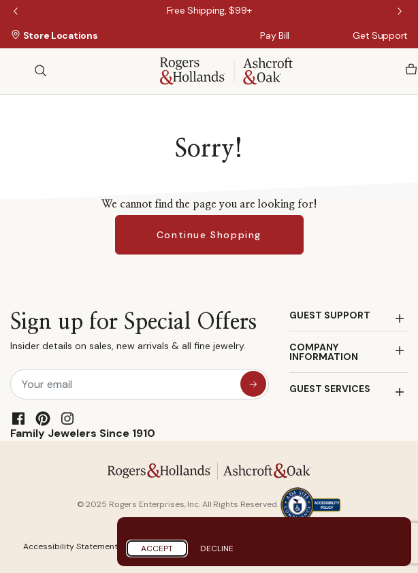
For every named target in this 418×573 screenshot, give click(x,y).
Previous (17, 12)
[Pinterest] (43, 418)
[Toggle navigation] (17, 70)
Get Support (380, 35)
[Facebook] (18, 418)
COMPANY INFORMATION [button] (323, 351)
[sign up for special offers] (253, 384)
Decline (217, 548)
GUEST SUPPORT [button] (329, 315)
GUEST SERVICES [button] (329, 388)
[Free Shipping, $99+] (209, 10)
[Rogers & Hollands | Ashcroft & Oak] (226, 70)
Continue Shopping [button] (209, 235)
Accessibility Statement (70, 546)
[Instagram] (67, 418)
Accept (157, 548)
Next (401, 12)
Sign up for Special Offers (133, 334)
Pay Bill (274, 35)
